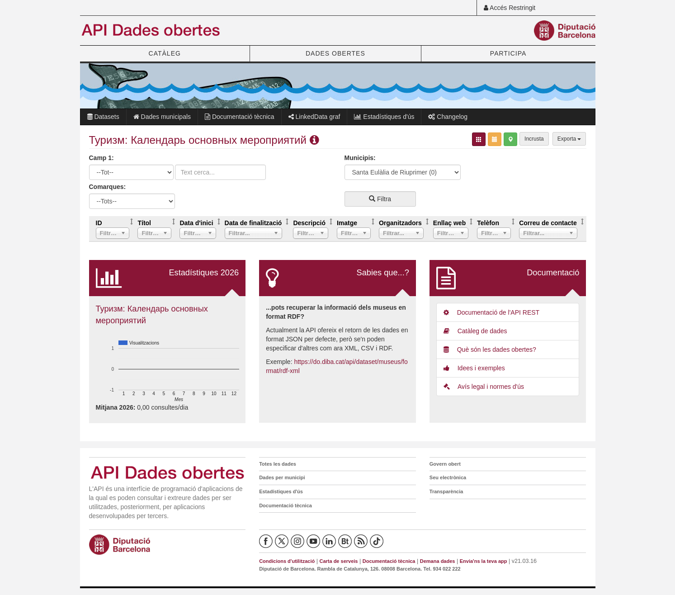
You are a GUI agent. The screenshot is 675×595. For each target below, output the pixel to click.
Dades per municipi (282, 477)
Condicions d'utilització (287, 561)
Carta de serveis (338, 561)
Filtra (380, 199)
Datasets (103, 116)
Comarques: (107, 186)
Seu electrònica (448, 477)
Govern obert (445, 464)
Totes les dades (277, 464)
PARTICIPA (508, 53)
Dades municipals (162, 116)
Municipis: (360, 157)
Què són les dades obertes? (490, 349)
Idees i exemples (474, 368)
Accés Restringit (509, 7)
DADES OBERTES (335, 53)
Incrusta (534, 139)
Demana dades (437, 561)
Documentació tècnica (239, 116)
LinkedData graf (314, 116)
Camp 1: (101, 157)
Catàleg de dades (475, 331)
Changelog (447, 116)
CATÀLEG (165, 53)
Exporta (569, 139)
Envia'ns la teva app (483, 561)
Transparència (446, 491)
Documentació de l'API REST (491, 312)
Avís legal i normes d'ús (484, 386)
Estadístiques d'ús (384, 116)
